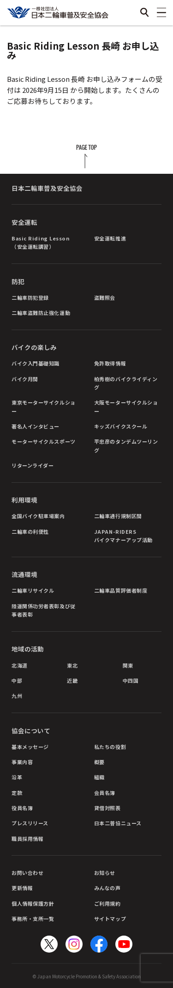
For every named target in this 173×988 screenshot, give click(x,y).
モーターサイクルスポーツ (44, 441)
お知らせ (104, 872)
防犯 (18, 281)
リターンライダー (33, 465)
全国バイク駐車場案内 (38, 516)
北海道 (20, 665)
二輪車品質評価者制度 (121, 590)
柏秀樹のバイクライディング (126, 383)
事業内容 (22, 761)
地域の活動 (28, 648)
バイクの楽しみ (34, 347)
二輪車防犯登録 (30, 297)
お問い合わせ (27, 872)
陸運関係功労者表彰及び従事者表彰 (44, 610)
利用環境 (24, 499)
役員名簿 (22, 807)
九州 (17, 695)
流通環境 (24, 574)
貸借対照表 (107, 807)
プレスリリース (30, 823)
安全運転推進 (110, 238)
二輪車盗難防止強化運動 (41, 312)
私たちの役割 (110, 746)
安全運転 (24, 222)
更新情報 (22, 887)
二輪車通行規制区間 (118, 516)
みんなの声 (107, 887)
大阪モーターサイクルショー (126, 406)
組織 (99, 777)
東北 (72, 665)
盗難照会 (104, 297)
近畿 (72, 680)
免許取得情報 (110, 363)
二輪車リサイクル (33, 590)
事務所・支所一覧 (33, 918)
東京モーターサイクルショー (44, 406)
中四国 (131, 680)
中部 (17, 680)
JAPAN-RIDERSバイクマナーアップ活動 (123, 535)
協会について (31, 730)
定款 (17, 792)
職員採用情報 (27, 838)
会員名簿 (104, 792)
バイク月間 (25, 379)
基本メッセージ (30, 746)
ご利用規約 (107, 903)
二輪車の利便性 (30, 531)
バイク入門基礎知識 (36, 363)
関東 (128, 665)
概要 (99, 761)
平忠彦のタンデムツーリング (126, 445)
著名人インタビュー (36, 426)
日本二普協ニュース (118, 823)
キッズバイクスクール (121, 426)
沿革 (17, 777)
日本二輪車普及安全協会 (47, 188)
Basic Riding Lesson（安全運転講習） (40, 242)
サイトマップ (110, 918)
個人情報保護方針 (33, 903)
